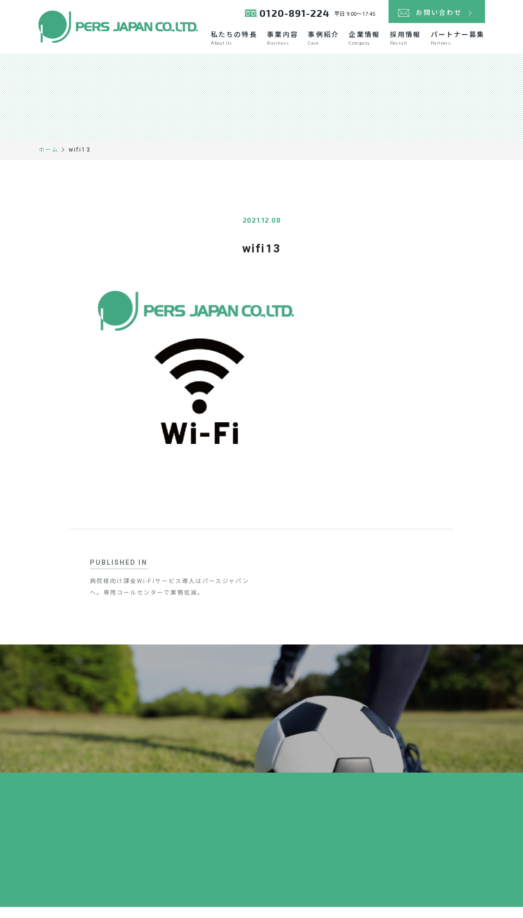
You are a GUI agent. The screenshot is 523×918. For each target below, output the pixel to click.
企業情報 (365, 44)
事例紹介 (325, 44)
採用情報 (406, 44)
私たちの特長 (236, 44)
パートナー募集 (458, 44)
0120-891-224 (292, 14)
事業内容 (284, 44)
